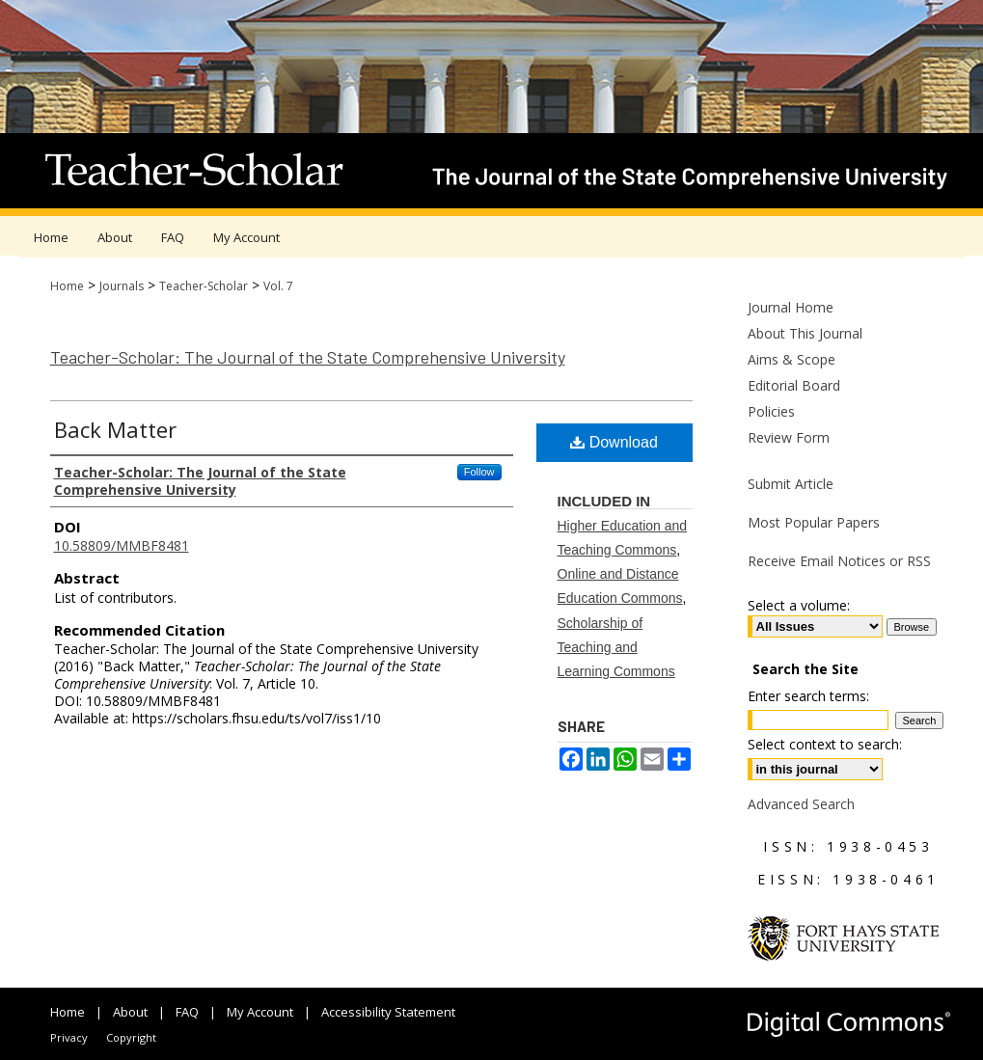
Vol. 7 (278, 286)
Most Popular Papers (814, 522)
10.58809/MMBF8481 (121, 545)
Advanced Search (801, 804)
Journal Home (790, 307)
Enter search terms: (808, 696)
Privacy (69, 1037)
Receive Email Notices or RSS (839, 561)
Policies (771, 411)
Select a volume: (799, 605)
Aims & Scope (791, 359)
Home (67, 286)
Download (614, 442)
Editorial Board (794, 385)
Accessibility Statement (388, 1011)
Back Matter (115, 429)
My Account (260, 1011)
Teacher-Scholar (203, 286)
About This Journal (805, 333)
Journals (121, 286)
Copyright (131, 1037)
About (130, 1011)
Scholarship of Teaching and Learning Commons (616, 647)
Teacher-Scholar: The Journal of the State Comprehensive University (307, 356)
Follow (479, 471)
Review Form (789, 437)
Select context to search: (825, 744)
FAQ (187, 1011)
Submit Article (790, 484)
